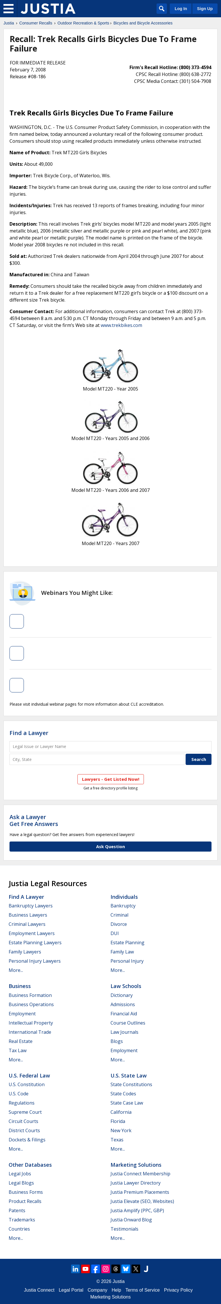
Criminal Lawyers (27, 924)
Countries (19, 1229)
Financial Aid (123, 1013)
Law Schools (125, 986)
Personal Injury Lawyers (35, 961)
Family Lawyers (25, 952)
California (121, 1112)
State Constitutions (131, 1084)
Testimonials (124, 1229)
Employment (22, 1013)
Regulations (22, 1103)
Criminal (119, 915)
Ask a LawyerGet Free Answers (33, 820)
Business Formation (30, 995)
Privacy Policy (178, 1290)
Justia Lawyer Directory (135, 1183)
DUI (114, 933)
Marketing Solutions (135, 1164)
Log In (181, 8)
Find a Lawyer (28, 733)
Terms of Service (142, 1290)
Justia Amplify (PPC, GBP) (137, 1210)
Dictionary (121, 995)
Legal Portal (71, 1290)
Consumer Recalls (35, 23)
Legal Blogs (21, 1183)
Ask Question (110, 846)
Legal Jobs (20, 1173)
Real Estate (21, 1041)
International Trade (30, 1032)
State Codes (123, 1093)
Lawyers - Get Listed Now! (110, 779)
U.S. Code (18, 1093)
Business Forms (26, 1192)
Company (97, 1290)
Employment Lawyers (32, 933)
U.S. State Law (128, 1075)
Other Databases (30, 1164)
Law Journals (124, 1032)
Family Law (122, 952)
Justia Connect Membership (140, 1173)
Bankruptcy (123, 906)
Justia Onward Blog (131, 1220)
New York (121, 1130)
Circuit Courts (23, 1121)
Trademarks (22, 1220)
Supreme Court (25, 1112)
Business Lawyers (28, 915)
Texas (116, 1140)
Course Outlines (127, 1023)
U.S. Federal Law (29, 1075)
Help (116, 1290)
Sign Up (205, 8)
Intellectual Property (31, 1023)
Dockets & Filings (27, 1140)
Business (20, 986)
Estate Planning (127, 942)
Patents (17, 1210)
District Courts (24, 1130)
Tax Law (17, 1050)
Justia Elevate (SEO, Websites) (142, 1201)
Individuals (124, 896)
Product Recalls (25, 1201)
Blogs (116, 1041)
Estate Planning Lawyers (35, 942)
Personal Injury (127, 961)
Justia (8, 23)
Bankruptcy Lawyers (31, 906)
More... (16, 970)
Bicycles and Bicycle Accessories (142, 23)
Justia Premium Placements (139, 1192)
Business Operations (31, 1004)
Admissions (122, 1004)
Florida (117, 1121)
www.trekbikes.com (121, 325)
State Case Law (126, 1103)
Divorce (118, 924)
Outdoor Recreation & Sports (83, 23)
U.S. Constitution (27, 1084)
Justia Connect (39, 1290)
